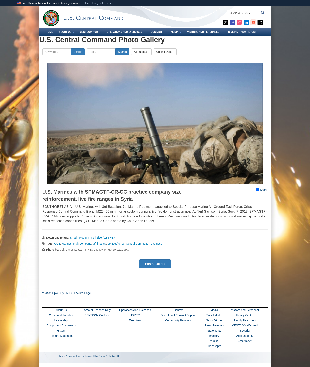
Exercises (135, 320)
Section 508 (114, 356)
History (61, 330)
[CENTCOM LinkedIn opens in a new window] (246, 22)
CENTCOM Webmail (245, 325)
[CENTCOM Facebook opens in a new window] (232, 22)
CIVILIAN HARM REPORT (242, 32)
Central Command (137, 243)
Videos (214, 340)
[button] (98, 3)
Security (245, 330)
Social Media (214, 315)
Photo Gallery (155, 264)
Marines (67, 243)
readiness (156, 243)
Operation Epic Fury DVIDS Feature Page (65, 293)
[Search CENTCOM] (243, 13)
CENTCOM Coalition (97, 315)
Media (214, 310)
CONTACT (158, 32)
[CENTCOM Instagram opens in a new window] (239, 22)
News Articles (214, 320)
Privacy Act (103, 356)
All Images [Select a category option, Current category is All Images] (141, 51)
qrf (94, 243)
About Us (61, 310)
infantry (101, 243)
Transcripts (214, 346)
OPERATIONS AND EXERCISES (126, 32)
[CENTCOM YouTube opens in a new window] (253, 22)
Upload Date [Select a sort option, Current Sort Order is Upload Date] (165, 51)
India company (82, 243)
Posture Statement (61, 335)
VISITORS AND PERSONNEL (204, 32)
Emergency (245, 340)
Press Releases (214, 325)
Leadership (61, 320)
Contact (178, 310)
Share (261, 189)
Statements (214, 330)
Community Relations (178, 320)
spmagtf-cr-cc (116, 243)
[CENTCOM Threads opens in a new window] (260, 22)
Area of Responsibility (97, 310)
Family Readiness (245, 320)
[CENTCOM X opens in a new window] (225, 22)
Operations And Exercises (135, 310)
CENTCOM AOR (90, 32)
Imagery (214, 335)
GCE (57, 243)
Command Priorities (61, 315)
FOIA (95, 356)
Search (78, 51)
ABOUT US (66, 32)
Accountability (244, 335)
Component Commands (61, 325)
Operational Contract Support (179, 315)
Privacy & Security (67, 356)
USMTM (135, 315)
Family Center (244, 315)
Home (49, 32)
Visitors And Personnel (245, 310)
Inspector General (84, 356)
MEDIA (176, 32)
